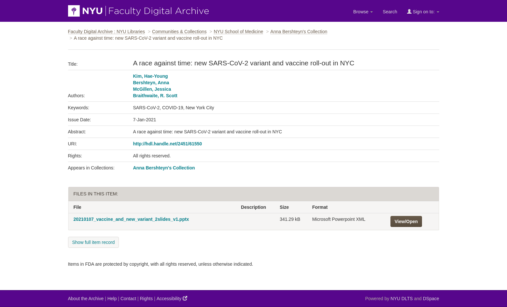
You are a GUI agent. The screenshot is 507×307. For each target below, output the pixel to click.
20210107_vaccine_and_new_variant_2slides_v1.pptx (131, 219)
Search (390, 11)
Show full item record (93, 242)
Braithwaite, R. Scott (155, 95)
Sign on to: (423, 11)
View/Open (406, 221)
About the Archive (86, 298)
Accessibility (172, 298)
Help (112, 298)
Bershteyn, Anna (151, 82)
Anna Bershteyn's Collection (298, 31)
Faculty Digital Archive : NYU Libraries (106, 31)
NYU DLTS (401, 298)
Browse (363, 11)
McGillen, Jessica (152, 89)
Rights (146, 298)
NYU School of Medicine (238, 31)
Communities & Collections (179, 31)
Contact (128, 298)
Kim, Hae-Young (150, 76)
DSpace (431, 298)
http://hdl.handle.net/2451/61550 (167, 143)
